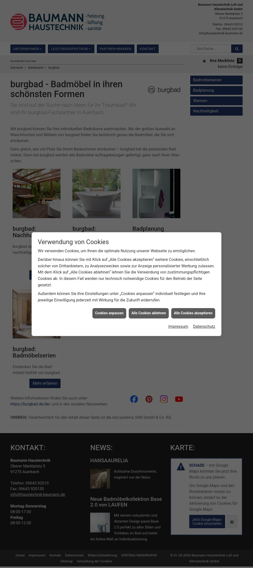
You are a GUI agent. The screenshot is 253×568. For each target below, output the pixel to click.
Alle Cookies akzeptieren (193, 302)
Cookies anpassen (109, 302)
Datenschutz (204, 315)
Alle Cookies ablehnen (148, 302)
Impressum (178, 315)
